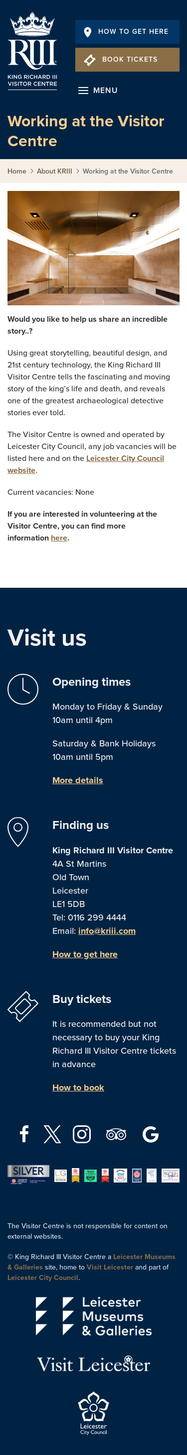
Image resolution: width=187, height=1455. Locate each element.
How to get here (85, 954)
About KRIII (54, 171)
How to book (78, 1087)
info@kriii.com (107, 930)
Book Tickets (121, 59)
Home (16, 171)
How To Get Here (126, 31)
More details (77, 780)
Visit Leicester (110, 1267)
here (59, 538)
